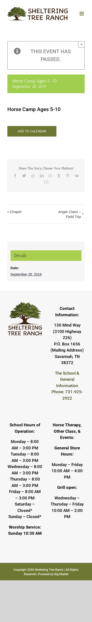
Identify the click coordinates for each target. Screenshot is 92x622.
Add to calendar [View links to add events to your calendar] (32, 131)
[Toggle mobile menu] (82, 13)
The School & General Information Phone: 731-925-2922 (67, 386)
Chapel (16, 212)
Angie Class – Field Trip (69, 214)
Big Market (61, 574)
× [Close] (81, 44)
